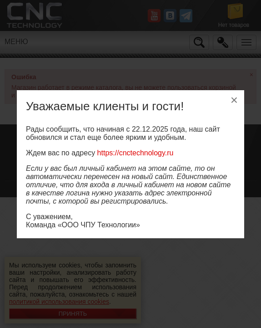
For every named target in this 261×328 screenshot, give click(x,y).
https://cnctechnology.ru (135, 153)
